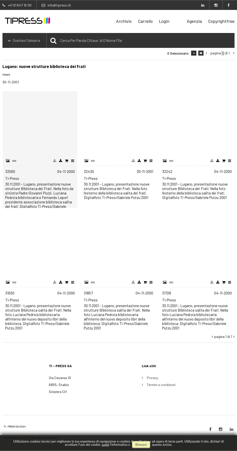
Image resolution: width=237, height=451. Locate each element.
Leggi (105, 445)
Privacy (152, 378)
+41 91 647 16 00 (19, 5)
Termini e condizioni (161, 385)
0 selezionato (178, 53)
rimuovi (141, 445)
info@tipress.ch (59, 5)
